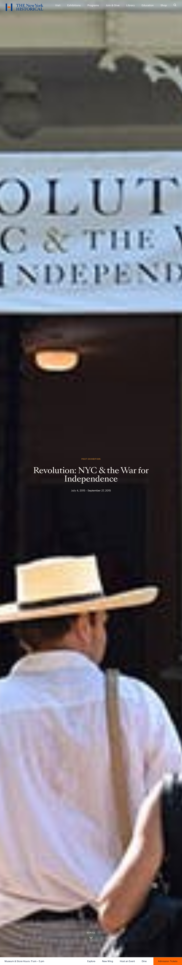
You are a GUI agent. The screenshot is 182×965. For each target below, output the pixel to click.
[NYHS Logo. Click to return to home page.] (24, 7)
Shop (164, 5)
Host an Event (127, 961)
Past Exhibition (91, 459)
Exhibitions (74, 5)
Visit (57, 5)
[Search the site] (175, 5)
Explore (91, 961)
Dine (144, 961)
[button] (91, 935)
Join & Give (112, 5)
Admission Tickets (167, 961)
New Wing (107, 961)
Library (130, 5)
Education (148, 5)
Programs (93, 5)
